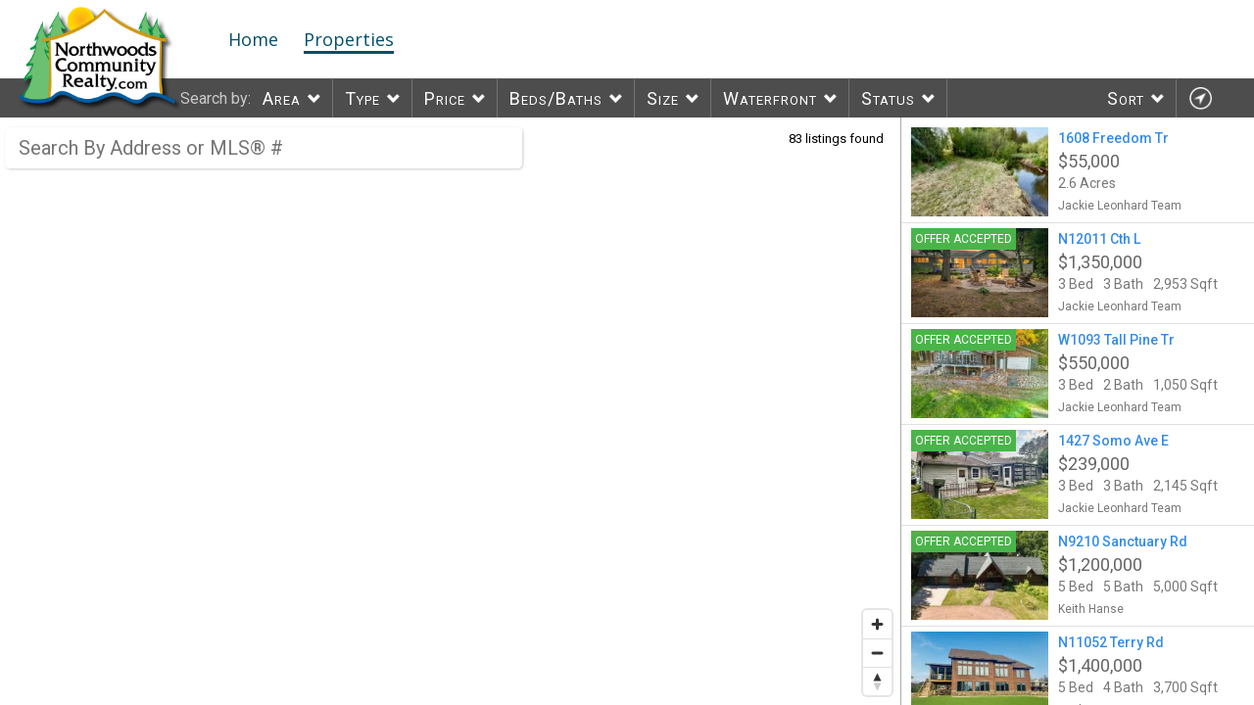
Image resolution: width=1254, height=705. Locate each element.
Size (663, 98)
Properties (349, 39)
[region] (450, 411)
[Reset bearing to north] (877, 681)
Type (362, 98)
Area (282, 98)
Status (888, 98)
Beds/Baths (556, 98)
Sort (1125, 98)
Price (444, 98)
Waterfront (770, 98)
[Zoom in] (877, 624)
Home (253, 39)
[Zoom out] (877, 652)
